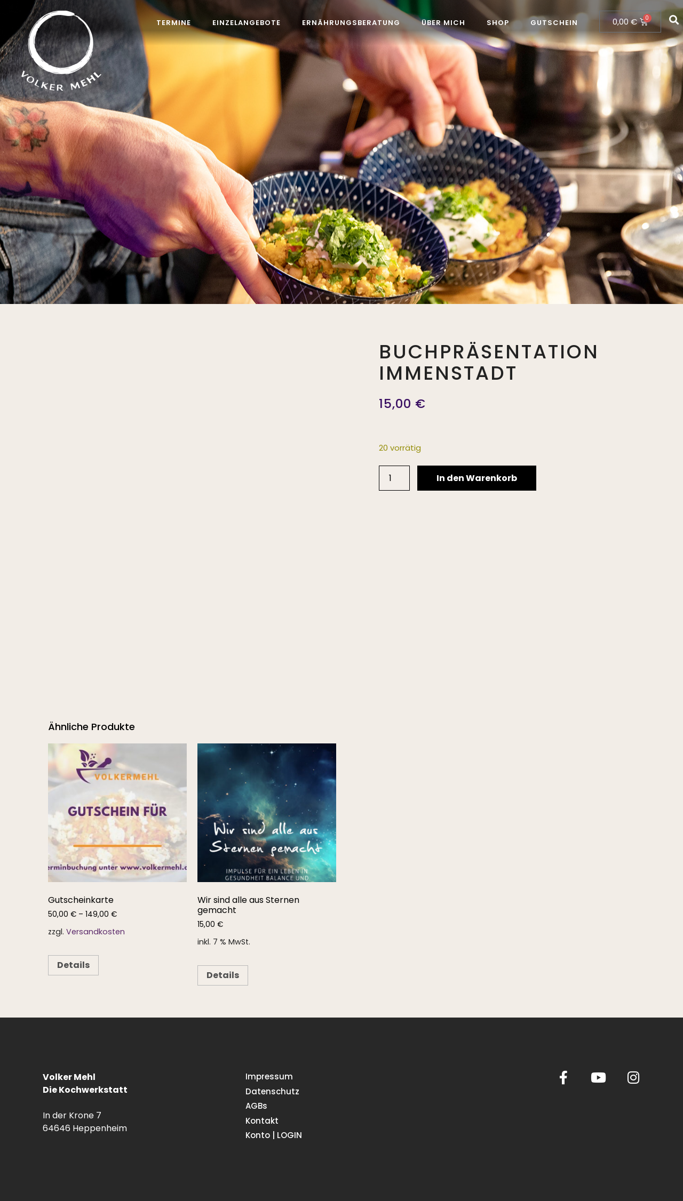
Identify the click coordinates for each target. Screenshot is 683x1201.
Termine (173, 23)
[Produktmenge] (394, 478)
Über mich (443, 23)
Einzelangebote (246, 23)
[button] (674, 19)
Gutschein (554, 23)
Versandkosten (95, 931)
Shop (498, 23)
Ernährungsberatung (351, 23)
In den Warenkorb (476, 478)
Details (73, 965)
